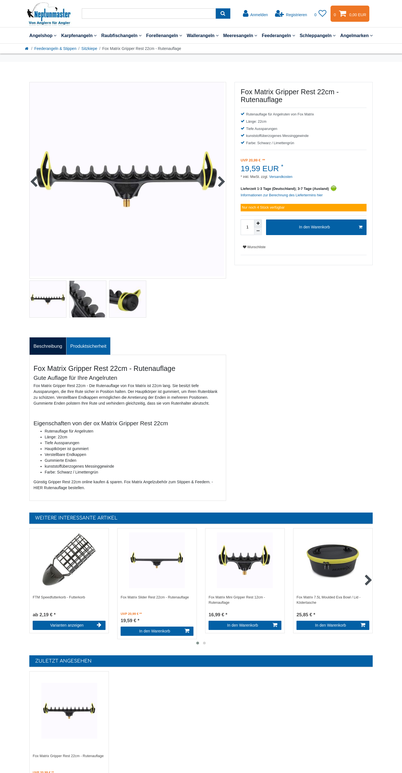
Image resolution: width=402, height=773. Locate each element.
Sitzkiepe (89, 48)
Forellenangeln (164, 35)
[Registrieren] (291, 14)
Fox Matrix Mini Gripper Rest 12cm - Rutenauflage (237, 600)
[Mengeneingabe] (247, 227)
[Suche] (223, 13)
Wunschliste (254, 247)
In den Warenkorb (330, 227)
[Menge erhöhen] (258, 223)
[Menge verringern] (258, 231)
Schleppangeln (318, 35)
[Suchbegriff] (149, 13)
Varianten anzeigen (75, 625)
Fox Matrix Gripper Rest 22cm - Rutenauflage (68, 756)
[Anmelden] (255, 14)
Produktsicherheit (88, 346)
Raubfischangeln (121, 35)
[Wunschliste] (320, 14)
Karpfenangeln (79, 35)
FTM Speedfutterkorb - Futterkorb (59, 597)
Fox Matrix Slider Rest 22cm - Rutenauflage (155, 597)
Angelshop (42, 35)
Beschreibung (48, 346)
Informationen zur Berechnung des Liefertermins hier (282, 195)
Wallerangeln (203, 35)
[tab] (47, 346)
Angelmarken (356, 35)
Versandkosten (280, 177)
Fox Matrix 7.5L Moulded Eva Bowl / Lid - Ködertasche (328, 600)
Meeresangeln (240, 35)
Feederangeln (278, 35)
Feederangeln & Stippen (55, 48)
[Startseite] (27, 48)
